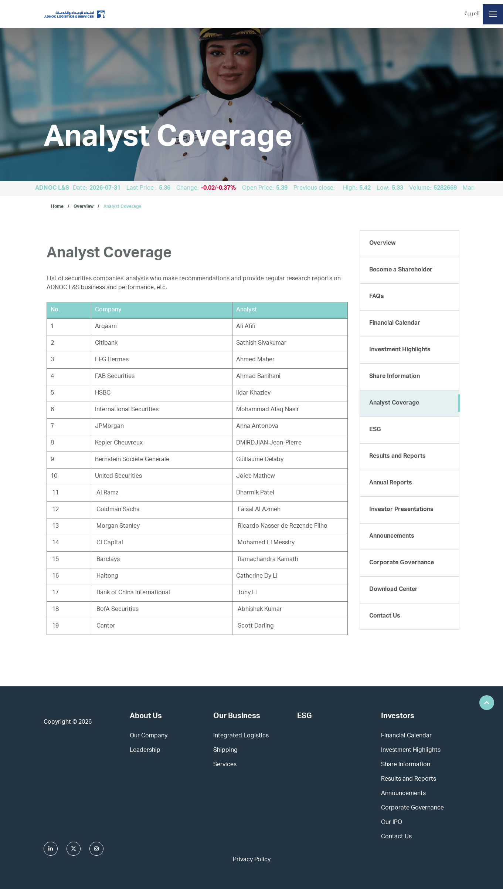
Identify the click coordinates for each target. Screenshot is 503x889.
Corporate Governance (401, 563)
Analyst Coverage (122, 206)
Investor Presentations (401, 510)
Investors (397, 716)
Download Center (393, 590)
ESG (375, 430)
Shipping (225, 751)
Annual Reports (390, 483)
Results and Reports (397, 457)
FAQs (376, 297)
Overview (84, 206)
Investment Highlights (400, 350)
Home (57, 206)
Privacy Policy (252, 860)
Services (225, 765)
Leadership (145, 751)
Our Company (148, 736)
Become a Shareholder (400, 270)
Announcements (391, 537)
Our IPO (391, 823)
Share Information (394, 377)
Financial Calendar (394, 324)
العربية (472, 14)
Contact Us (384, 616)
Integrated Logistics (241, 736)
